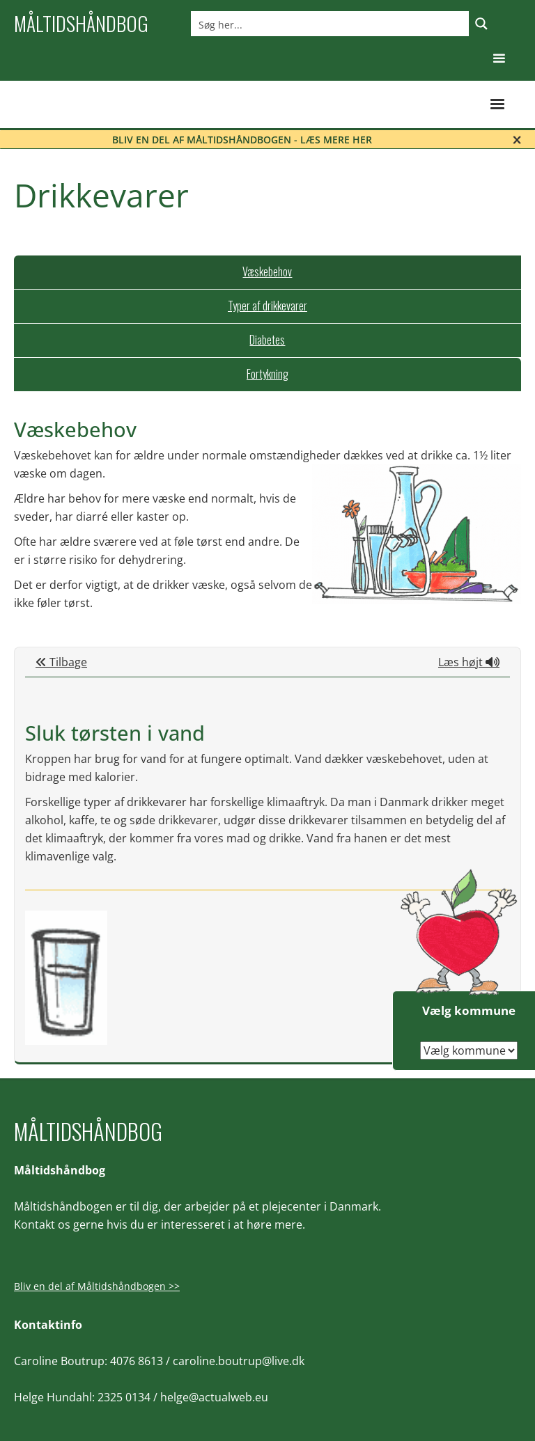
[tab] (267, 272)
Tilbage (61, 662)
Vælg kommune (468, 1010)
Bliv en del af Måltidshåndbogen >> (97, 1286)
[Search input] (331, 23)
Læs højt (468, 662)
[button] (499, 59)
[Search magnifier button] (481, 23)
